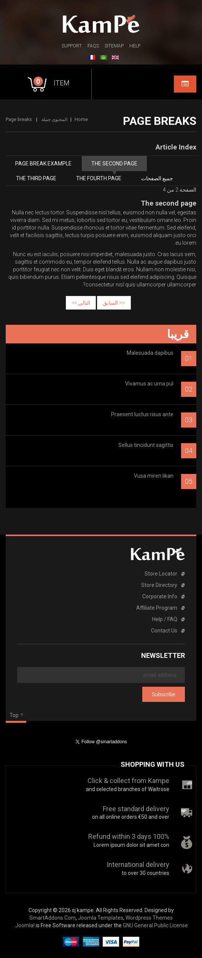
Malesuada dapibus (150, 353)
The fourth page (98, 178)
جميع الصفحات (157, 178)
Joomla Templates (100, 918)
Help (134, 46)
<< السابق (114, 303)
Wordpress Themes (149, 918)
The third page (36, 178)
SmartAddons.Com (52, 918)
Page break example (43, 163)
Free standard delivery (136, 809)
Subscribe (163, 694)
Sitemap (114, 46)
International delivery (138, 864)
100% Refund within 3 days (128, 836)
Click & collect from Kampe (128, 781)
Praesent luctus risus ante (142, 414)
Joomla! (25, 925)
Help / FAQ (164, 619)
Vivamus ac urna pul (149, 384)
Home (81, 119)
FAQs (93, 46)
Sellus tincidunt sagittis (145, 445)
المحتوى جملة (54, 119)
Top (14, 715)
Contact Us (164, 631)
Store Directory (159, 585)
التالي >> (81, 303)
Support (72, 46)
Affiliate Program (156, 608)
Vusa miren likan (153, 476)
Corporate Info (159, 596)
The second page (114, 163)
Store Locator (161, 574)
